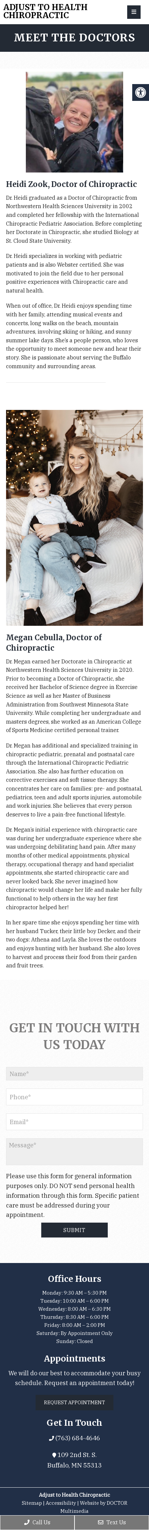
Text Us (112, 1522)
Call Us (37, 1522)
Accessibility (61, 1503)
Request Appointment (74, 1402)
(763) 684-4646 (77, 1438)
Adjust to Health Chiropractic (45, 11)
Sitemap (32, 1503)
